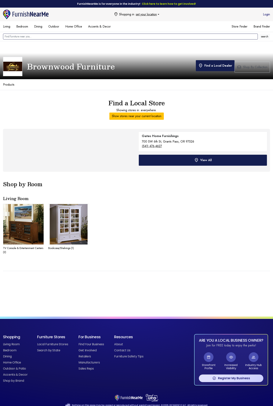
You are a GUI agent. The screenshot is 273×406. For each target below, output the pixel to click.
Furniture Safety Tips (129, 350)
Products (8, 84)
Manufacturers (89, 356)
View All (203, 158)
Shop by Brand (13, 374)
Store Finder (239, 26)
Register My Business (231, 372)
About (118, 338)
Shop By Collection (252, 67)
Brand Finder (261, 26)
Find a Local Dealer (212, 67)
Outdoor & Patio (14, 362)
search (264, 36)
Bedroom (22, 26)
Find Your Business (91, 338)
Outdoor (53, 26)
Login (266, 14)
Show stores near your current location (136, 116)
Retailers (84, 350)
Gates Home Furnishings (160, 135)
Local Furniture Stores (52, 338)
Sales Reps (86, 362)
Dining (38, 26)
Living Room (11, 338)
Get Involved (87, 344)
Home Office (73, 26)
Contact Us (122, 344)
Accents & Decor (99, 26)
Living (6, 26)
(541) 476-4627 (152, 146)
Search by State (48, 344)
